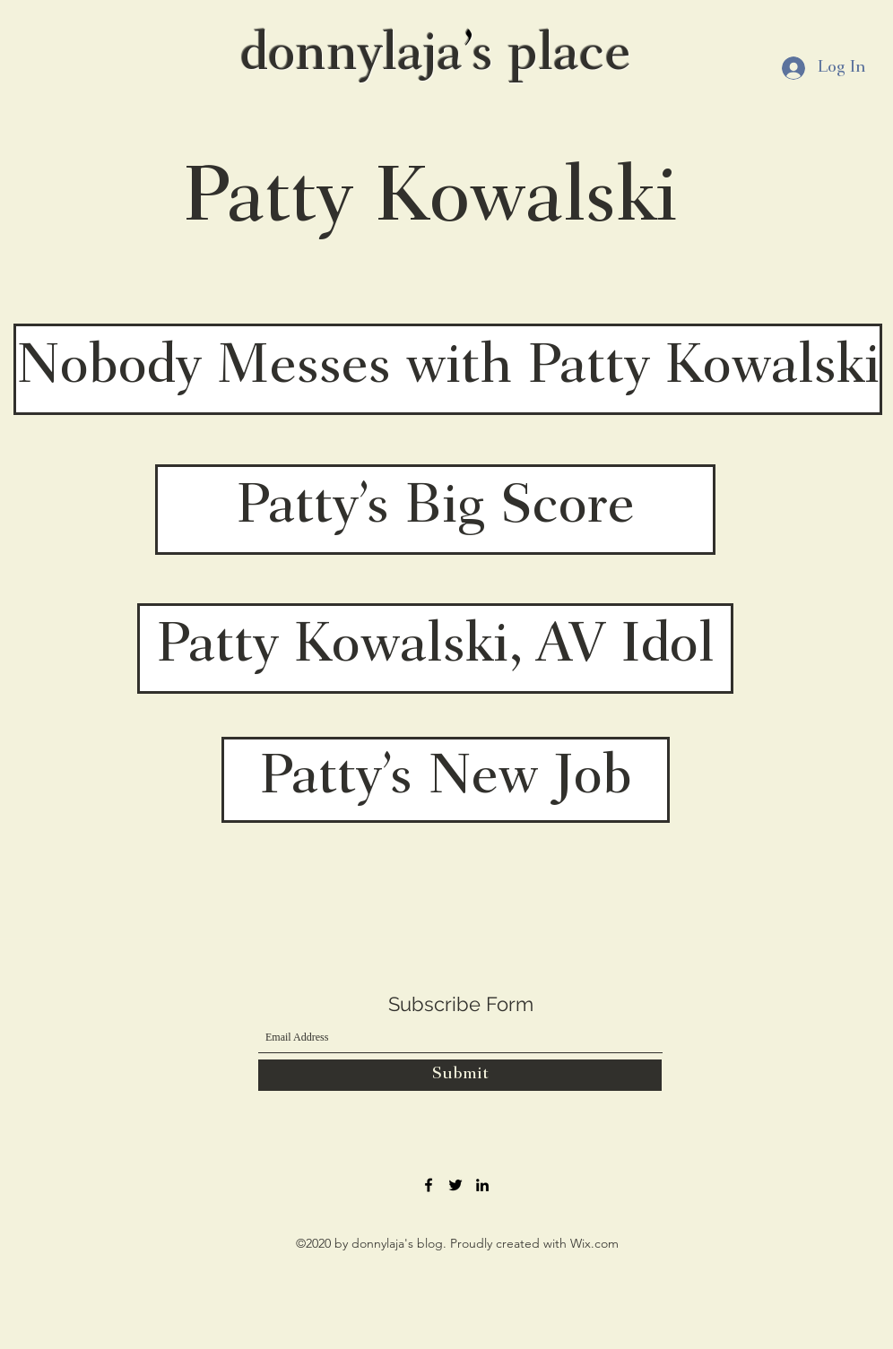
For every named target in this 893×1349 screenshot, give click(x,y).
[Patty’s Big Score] (435, 509)
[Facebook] (429, 1185)
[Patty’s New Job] (445, 780)
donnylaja (351, 56)
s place (551, 56)
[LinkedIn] (482, 1185)
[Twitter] (455, 1185)
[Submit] (460, 1075)
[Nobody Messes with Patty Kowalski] (447, 369)
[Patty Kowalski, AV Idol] (435, 648)
